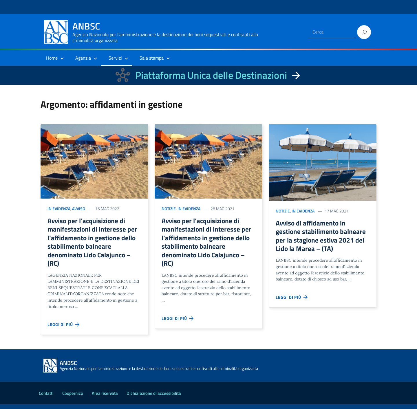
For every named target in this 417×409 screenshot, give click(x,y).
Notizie (169, 209)
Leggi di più (63, 329)
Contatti (46, 398)
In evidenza (58, 209)
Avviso (78, 209)
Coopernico (72, 398)
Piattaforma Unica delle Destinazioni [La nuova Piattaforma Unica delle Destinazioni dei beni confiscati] (211, 75)
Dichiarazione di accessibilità (154, 398)
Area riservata (105, 398)
